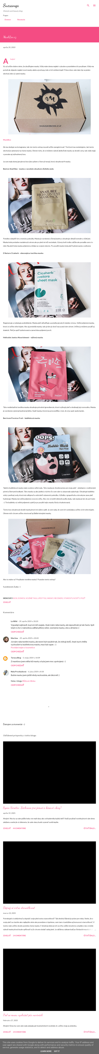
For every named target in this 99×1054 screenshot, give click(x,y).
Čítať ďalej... (90, 828)
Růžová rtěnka (28, 681)
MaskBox (7, 140)
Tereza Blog (16, 658)
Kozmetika (31, 598)
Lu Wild (14, 621)
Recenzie (19, 19)
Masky (50, 598)
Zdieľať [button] (7, 602)
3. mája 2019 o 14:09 (31, 658)
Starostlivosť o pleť (74, 598)
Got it (57, 1051)
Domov (6, 19)
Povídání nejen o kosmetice (23, 647)
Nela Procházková (18, 671)
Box (15, 598)
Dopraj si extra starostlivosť (19, 908)
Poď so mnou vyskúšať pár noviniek (23, 1015)
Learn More (45, 1051)
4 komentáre (19, 828)
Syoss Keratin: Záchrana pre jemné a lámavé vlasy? (32, 808)
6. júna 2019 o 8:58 (36, 671)
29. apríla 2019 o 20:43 (29, 638)
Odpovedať (17, 632)
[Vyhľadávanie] (88, 4)
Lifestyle (42, 598)
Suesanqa (11, 5)
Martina (14, 638)
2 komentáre (19, 935)
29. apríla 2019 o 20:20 (28, 621)
